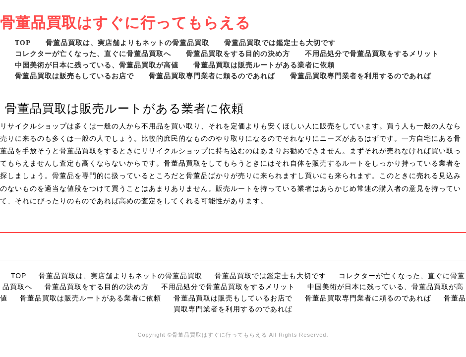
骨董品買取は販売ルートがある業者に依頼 (264, 64)
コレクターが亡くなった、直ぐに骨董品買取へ (93, 53)
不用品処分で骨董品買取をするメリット (372, 53)
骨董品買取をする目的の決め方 (238, 53)
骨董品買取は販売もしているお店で (74, 75)
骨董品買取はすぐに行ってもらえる (125, 22)
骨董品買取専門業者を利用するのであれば (360, 75)
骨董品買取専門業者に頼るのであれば (212, 75)
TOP (23, 42)
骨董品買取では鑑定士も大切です (280, 42)
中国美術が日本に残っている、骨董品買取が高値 (96, 64)
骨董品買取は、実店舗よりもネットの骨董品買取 (127, 42)
